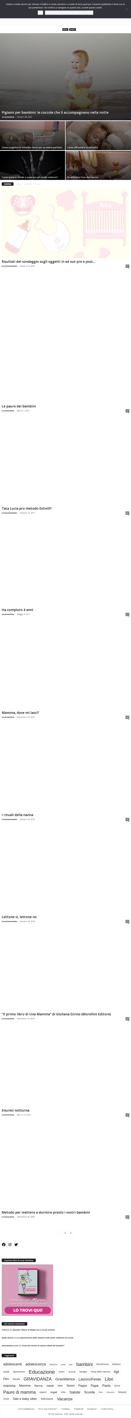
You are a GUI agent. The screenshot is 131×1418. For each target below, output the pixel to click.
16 (127, 717)
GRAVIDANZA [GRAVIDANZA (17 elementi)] (38, 1379)
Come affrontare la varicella (82, 147)
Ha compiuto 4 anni (17, 610)
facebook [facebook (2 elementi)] (72, 1372)
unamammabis (9, 266)
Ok (40, 12)
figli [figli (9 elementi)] (116, 1372)
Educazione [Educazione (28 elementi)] (42, 1372)
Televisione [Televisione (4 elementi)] (47, 1399)
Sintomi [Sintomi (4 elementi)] (122, 1392)
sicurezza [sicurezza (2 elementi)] (110, 1392)
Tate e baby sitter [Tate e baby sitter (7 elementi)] (25, 1399)
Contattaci (65, 1409)
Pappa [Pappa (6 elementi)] (82, 1385)
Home (18, 184)
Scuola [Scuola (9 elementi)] (89, 1392)
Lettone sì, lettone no (19, 917)
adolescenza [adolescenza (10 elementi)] (36, 1364)
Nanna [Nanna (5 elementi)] (38, 1385)
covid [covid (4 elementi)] (6, 1371)
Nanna (58, 29)
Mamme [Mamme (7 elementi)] (24, 1386)
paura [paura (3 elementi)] (117, 1385)
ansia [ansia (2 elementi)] (63, 1364)
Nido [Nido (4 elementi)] (60, 1385)
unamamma (8, 117)
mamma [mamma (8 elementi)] (9, 1386)
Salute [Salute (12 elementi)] (74, 1392)
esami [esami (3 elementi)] (62, 1371)
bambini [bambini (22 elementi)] (84, 1364)
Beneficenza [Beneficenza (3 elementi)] (102, 1364)
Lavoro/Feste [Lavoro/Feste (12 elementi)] (89, 1379)
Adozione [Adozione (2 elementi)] (53, 1364)
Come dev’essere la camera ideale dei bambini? (43, 1346)
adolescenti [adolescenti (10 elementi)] (12, 1364)
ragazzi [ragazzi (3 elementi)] (43, 1392)
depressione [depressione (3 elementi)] (19, 1371)
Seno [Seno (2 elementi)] (101, 1392)
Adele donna (7, 1338)
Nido (65, 29)
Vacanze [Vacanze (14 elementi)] (65, 1399)
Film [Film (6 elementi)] (6, 1379)
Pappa (72, 29)
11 (127, 614)
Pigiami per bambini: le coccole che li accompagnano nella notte (55, 112)
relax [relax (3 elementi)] (63, 1392)
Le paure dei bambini (19, 406)
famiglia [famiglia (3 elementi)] (83, 1371)
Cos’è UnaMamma (26, 1409)
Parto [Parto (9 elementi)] (106, 1386)
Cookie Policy (107, 1409)
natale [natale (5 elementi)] (50, 1385)
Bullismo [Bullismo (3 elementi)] (116, 1364)
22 (127, 513)
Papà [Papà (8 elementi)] (94, 1386)
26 (127, 1217)
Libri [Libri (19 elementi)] (109, 1379)
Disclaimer (92, 1409)
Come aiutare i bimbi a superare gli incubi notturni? (30, 177)
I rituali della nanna (17, 815)
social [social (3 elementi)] (6, 1399)
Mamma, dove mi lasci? (20, 713)
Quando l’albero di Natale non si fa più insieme (34, 1330)
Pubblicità (78, 1409)
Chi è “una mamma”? (47, 1409)
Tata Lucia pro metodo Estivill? (27, 508)
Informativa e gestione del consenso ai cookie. (69, 12)
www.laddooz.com (10, 1346)
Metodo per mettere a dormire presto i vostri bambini (46, 1212)
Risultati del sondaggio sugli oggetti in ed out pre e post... (48, 262)
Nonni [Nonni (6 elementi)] (70, 1385)
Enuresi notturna (15, 1110)
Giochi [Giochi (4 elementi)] (16, 1379)
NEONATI (28, 184)
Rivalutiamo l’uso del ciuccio (82, 177)
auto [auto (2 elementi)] (71, 1364)
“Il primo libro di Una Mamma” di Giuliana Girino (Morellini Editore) (56, 1014)
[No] (126, 9)
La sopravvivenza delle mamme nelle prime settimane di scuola (45, 1338)
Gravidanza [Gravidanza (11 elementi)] (65, 1379)
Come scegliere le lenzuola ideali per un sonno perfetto (32, 147)
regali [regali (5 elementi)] (53, 1392)
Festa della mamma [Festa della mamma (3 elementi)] (100, 1371)
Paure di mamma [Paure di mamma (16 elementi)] (19, 1392)
